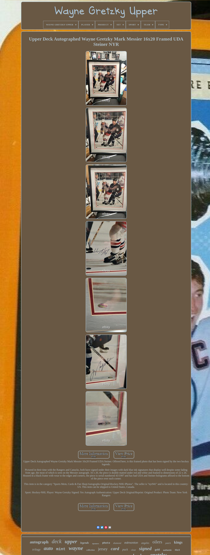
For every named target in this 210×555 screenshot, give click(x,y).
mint (61, 549)
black (177, 550)
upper (71, 541)
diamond (117, 543)
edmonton (131, 542)
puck (125, 549)
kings (178, 542)
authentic (167, 550)
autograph (39, 542)
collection (90, 550)
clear (133, 550)
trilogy (36, 549)
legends (84, 542)
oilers (157, 541)
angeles (145, 543)
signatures (95, 544)
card (115, 548)
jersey (103, 549)
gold (157, 549)
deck (56, 541)
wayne (76, 548)
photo (106, 543)
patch (168, 543)
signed (145, 548)
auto (48, 548)
